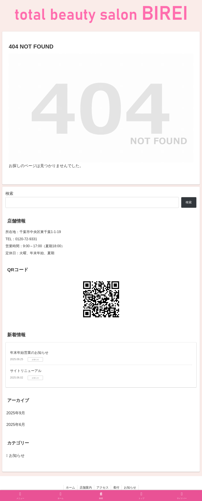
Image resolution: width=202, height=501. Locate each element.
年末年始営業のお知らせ (29, 352)
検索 (9, 193)
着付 (116, 487)
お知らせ (130, 487)
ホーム (70, 487)
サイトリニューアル (25, 371)
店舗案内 (86, 487)
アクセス (102, 487)
